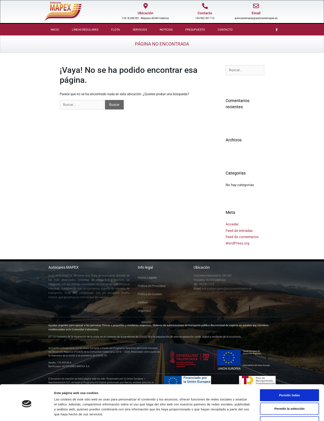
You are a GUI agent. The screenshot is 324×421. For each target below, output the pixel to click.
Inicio (55, 29)
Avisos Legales (147, 277)
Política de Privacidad (151, 285)
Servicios (140, 29)
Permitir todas (289, 380)
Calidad (143, 302)
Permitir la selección (289, 394)
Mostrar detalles (224, 413)
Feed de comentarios (242, 237)
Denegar (289, 407)
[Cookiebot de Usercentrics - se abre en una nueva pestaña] (27, 413)
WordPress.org (237, 243)
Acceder (232, 224)
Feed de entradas (239, 231)
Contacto (225, 29)
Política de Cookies (150, 294)
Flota (115, 29)
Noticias (166, 29)
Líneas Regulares (85, 29)
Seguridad (144, 310)
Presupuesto (195, 29)
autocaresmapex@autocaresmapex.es (256, 18)
